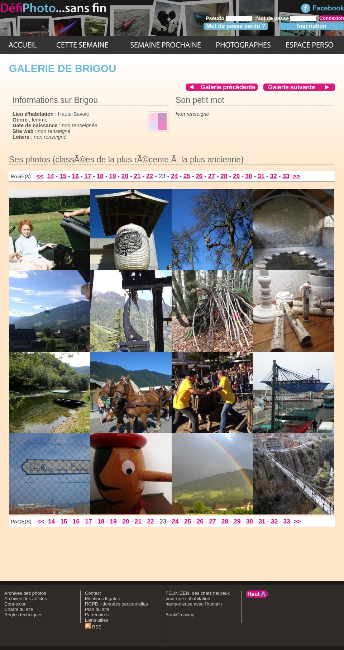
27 (211, 176)
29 (236, 176)
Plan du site (97, 609)
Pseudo (215, 18)
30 (248, 176)
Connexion (15, 604)
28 (223, 176)
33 (285, 176)
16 (75, 176)
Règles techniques (23, 614)
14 (50, 176)
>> (296, 176)
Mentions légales (102, 598)
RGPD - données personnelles (116, 604)
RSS (93, 627)
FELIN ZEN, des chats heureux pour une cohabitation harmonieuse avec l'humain (198, 598)
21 (137, 176)
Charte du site (18, 609)
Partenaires (97, 614)
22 (149, 176)
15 (62, 176)
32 (273, 176)
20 (124, 176)
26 (199, 176)
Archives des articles (25, 598)
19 (112, 176)
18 (100, 176)
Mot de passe (272, 18)
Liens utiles (96, 620)
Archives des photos (25, 593)
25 (186, 176)
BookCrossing (180, 614)
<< (40, 176)
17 (87, 176)
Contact (93, 593)
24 (174, 176)
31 (261, 176)
